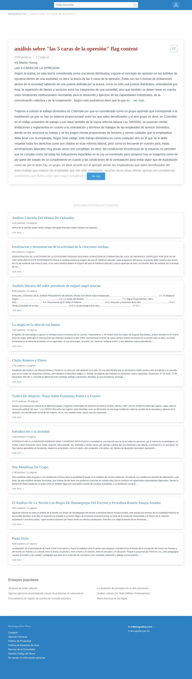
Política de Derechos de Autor (24, 645)
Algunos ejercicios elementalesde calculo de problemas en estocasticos (45, 593)
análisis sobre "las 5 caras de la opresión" (52, 14)
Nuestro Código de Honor (21, 653)
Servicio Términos (17, 637)
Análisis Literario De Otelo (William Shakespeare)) (123, 593)
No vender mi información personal (26, 658)
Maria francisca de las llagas (112, 598)
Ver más (96, 176)
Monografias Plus (17, 14)
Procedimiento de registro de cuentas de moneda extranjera (39, 598)
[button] (174, 49)
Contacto (13, 632)
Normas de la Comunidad (21, 649)
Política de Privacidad (19, 641)
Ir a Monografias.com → (141, 627)
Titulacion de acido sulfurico (22, 588)
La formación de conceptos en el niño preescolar (122, 588)
